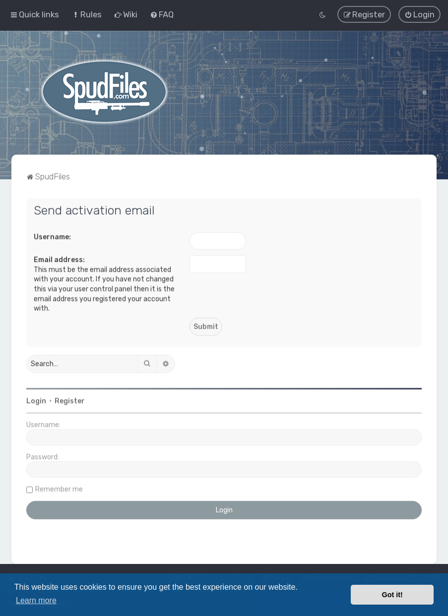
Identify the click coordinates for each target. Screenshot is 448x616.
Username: (52, 236)
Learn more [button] (36, 600)
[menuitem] (86, 14)
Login (36, 400)
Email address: (59, 259)
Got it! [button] (392, 595)
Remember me (59, 488)
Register (70, 400)
